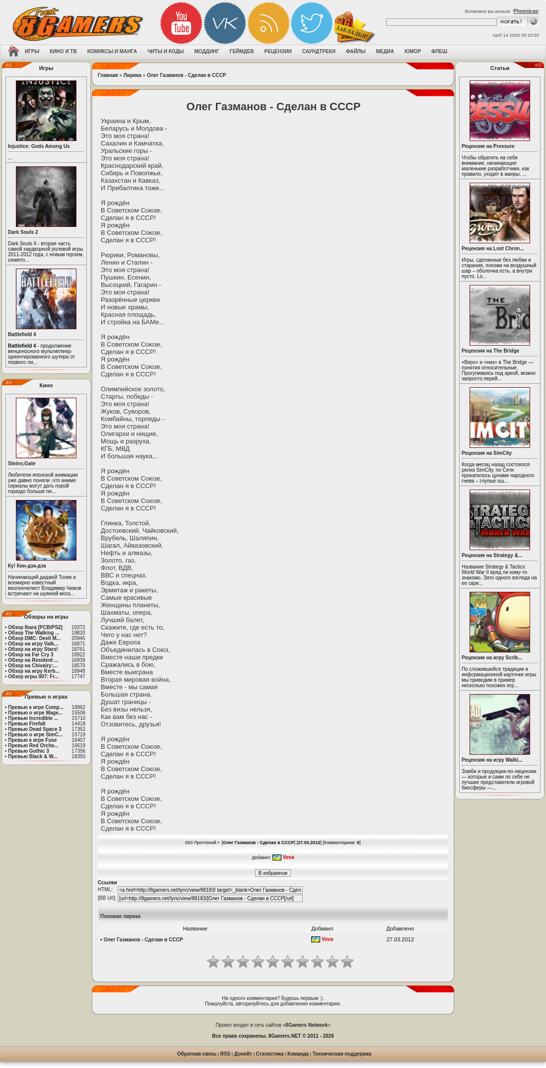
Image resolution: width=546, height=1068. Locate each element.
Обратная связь (196, 1054)
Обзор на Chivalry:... (32, 665)
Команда (298, 1054)
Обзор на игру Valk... (33, 643)
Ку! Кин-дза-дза (27, 566)
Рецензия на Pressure (488, 146)
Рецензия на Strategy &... (492, 555)
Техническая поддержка (342, 1054)
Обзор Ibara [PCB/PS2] (35, 627)
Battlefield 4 (22, 334)
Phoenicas (525, 11)
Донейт (243, 1054)
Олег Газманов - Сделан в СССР (186, 75)
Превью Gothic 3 (28, 751)
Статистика (270, 1054)
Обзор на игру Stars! (33, 649)
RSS (225, 1054)
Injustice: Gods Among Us (39, 146)
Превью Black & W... (32, 756)
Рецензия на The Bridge (490, 351)
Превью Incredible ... (33, 718)
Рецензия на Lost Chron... (493, 248)
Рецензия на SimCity (487, 453)
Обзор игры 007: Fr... (33, 676)
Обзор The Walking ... (33, 633)
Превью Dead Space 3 (35, 729)
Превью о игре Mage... (35, 712)
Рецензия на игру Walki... (492, 760)
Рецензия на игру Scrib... (492, 657)
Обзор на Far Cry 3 (30, 654)
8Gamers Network (306, 1025)
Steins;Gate (22, 463)
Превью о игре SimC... (35, 734)
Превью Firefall (26, 723)
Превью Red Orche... (33, 745)
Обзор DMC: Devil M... (34, 638)
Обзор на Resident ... (33, 660)
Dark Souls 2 (23, 232)
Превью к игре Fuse (32, 740)
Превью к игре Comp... (36, 707)
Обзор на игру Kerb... (34, 671)
